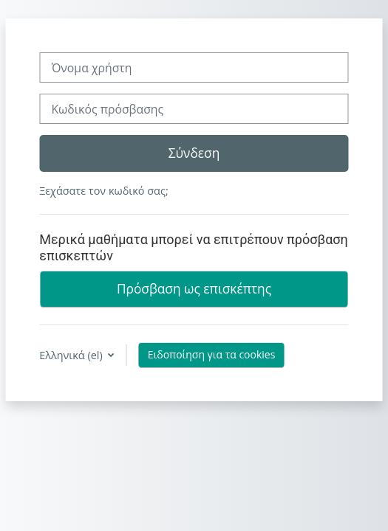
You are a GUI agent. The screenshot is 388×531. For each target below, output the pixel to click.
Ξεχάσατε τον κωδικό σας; (103, 191)
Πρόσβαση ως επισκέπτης (194, 288)
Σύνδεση (194, 153)
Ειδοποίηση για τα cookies (212, 354)
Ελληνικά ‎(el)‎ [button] (72, 355)
